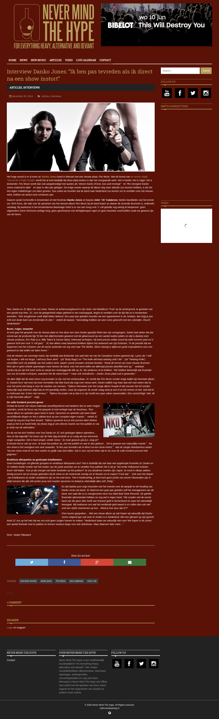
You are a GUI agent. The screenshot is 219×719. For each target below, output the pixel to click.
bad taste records (28, 581)
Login (10, 627)
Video (69, 60)
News (23, 60)
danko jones (46, 581)
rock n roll (91, 581)
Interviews (31, 87)
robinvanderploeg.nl (109, 708)
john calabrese (76, 581)
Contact (105, 60)
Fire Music (60, 581)
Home (12, 60)
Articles (55, 60)
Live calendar (86, 60)
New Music (38, 60)
